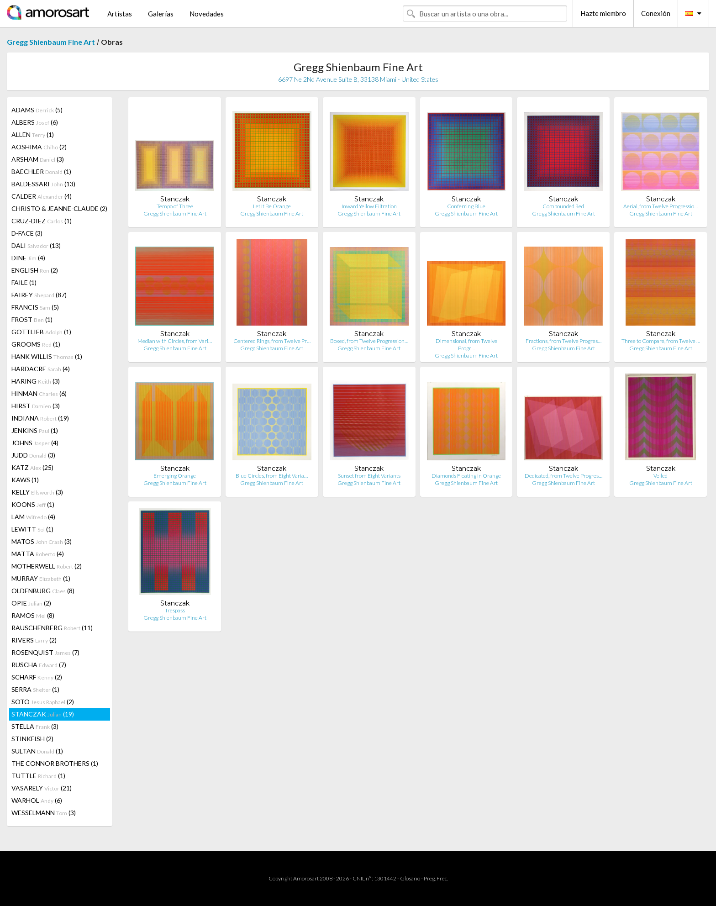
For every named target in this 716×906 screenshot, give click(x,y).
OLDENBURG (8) (42, 591)
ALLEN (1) (32, 134)
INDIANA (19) (40, 418)
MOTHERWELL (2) (46, 566)
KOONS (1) (32, 504)
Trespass (175, 610)
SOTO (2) (42, 702)
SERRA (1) (35, 689)
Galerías (161, 14)
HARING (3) (35, 381)
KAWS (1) (25, 480)
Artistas (119, 14)
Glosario (410, 878)
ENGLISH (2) (34, 270)
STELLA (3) (34, 726)
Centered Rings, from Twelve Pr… (272, 340)
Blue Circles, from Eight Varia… (272, 475)
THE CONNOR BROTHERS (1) (54, 763)
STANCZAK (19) (42, 714)
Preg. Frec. (436, 878)
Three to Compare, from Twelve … (660, 340)
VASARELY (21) (41, 788)
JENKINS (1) (34, 430)
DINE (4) (28, 258)
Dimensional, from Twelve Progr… (466, 344)
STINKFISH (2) (32, 739)
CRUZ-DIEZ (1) (41, 221)
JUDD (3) (33, 455)
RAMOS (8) (32, 615)
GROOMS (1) (35, 344)
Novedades (207, 14)
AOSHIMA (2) (39, 147)
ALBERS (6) (34, 122)
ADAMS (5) (37, 110)
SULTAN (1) (37, 751)
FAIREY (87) (39, 295)
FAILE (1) (24, 282)
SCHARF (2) (36, 677)
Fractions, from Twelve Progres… (563, 340)
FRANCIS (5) (35, 307)
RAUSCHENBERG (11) (52, 628)
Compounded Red (563, 206)
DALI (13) (36, 245)
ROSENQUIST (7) (45, 652)
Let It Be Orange (272, 206)
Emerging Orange (174, 475)
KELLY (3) (37, 492)
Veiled (660, 475)
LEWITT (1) (32, 529)
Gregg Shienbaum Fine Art (51, 41)
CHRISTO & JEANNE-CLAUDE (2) (59, 208)
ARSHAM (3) (37, 159)
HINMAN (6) (39, 393)
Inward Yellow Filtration (369, 206)
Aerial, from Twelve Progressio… (660, 206)
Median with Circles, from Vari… (174, 340)
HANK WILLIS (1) (46, 356)
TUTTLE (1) (38, 776)
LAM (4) (33, 517)
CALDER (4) (41, 196)
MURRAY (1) (40, 578)
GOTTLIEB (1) (41, 332)
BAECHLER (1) (41, 171)
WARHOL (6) (36, 800)
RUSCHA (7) (38, 665)
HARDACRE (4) (40, 369)
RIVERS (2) (34, 640)
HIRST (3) (35, 406)
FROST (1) (32, 319)
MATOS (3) (41, 541)
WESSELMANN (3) (43, 812)
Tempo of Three (175, 206)
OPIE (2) (31, 603)
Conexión (655, 13)
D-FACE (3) (26, 233)
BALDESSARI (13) (43, 184)
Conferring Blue (466, 206)
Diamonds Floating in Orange (466, 475)
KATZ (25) (32, 467)
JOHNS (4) (34, 443)
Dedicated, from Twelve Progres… (563, 475)
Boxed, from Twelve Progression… (369, 340)
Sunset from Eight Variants (369, 475)
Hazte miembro (603, 13)
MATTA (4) (37, 554)
